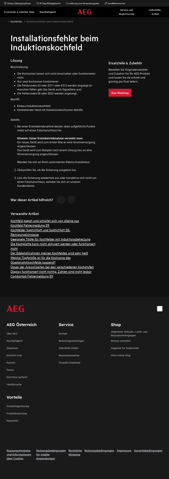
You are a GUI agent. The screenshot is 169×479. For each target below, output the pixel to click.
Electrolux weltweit (17, 377)
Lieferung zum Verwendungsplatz (82, 3)
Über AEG (12, 333)
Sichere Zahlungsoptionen (17, 3)
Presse (10, 369)
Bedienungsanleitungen (71, 340)
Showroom (12, 347)
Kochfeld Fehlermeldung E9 (30, 225)
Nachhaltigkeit (14, 340)
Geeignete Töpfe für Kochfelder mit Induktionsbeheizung (50, 239)
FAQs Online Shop (121, 355)
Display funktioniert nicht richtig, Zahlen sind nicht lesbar (51, 271)
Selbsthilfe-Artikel (68, 347)
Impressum (124, 450)
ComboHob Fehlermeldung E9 (32, 276)
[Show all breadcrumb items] (5, 21)
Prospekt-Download (69, 362)
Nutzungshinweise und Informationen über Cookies (19, 454)
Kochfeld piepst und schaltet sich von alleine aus (45, 220)
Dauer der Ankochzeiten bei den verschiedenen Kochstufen (52, 267)
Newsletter (12, 420)
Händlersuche (14, 384)
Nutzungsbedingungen (99, 450)
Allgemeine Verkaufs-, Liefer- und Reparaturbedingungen (129, 333)
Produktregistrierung (18, 406)
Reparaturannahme (69, 355)
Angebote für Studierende (125, 347)
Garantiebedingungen (148, 450)
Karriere (11, 362)
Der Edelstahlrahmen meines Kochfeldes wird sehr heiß (49, 253)
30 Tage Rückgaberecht (48, 3)
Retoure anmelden (121, 340)
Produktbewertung (17, 413)
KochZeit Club (14, 355)
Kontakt (63, 333)
